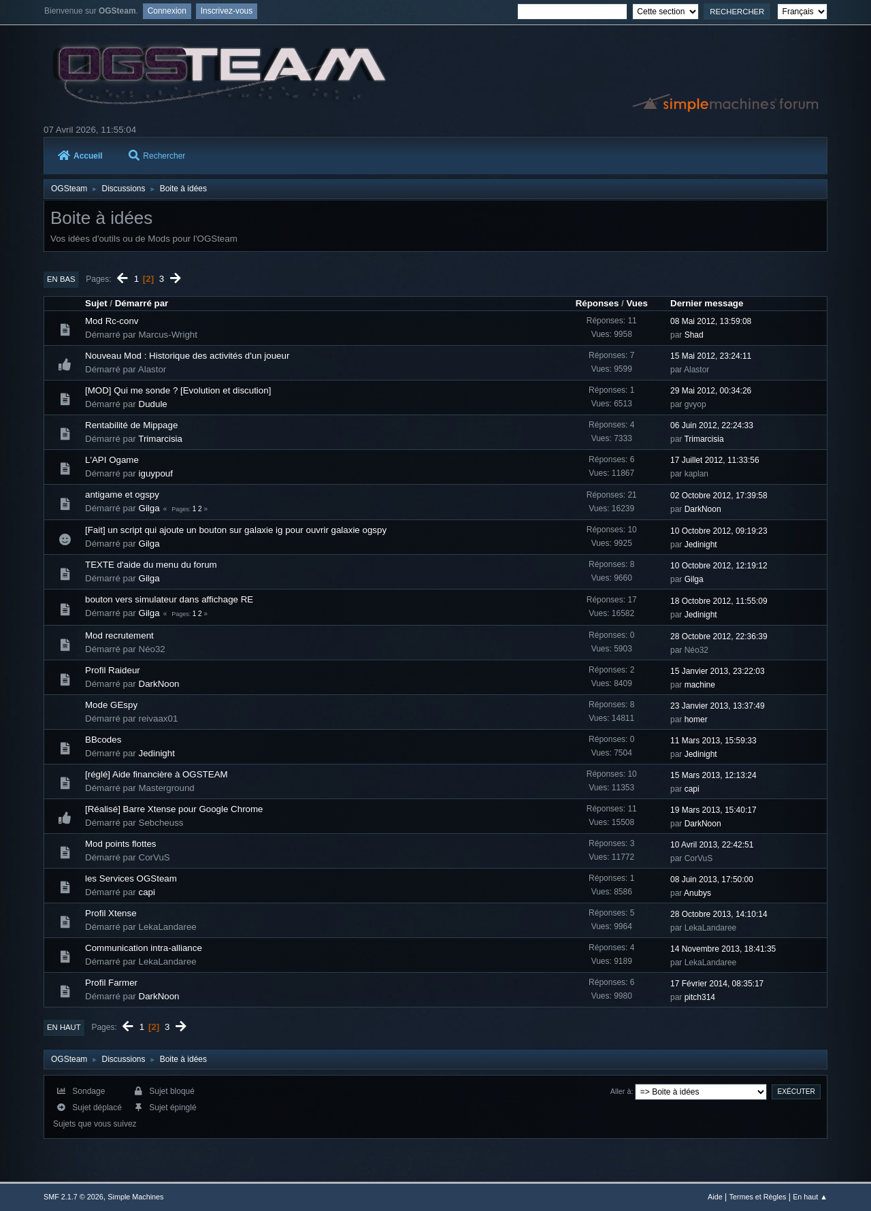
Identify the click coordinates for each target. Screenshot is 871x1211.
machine (700, 685)
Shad (694, 335)
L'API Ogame (112, 460)
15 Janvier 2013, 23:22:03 (717, 671)
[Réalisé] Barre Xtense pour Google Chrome (174, 809)
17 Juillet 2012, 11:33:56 (714, 460)
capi (692, 789)
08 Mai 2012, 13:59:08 (710, 321)
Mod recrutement (119, 635)
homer (696, 719)
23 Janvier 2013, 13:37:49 (717, 706)
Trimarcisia (160, 439)
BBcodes (103, 739)
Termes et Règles (757, 1197)
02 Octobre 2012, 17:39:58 (719, 495)
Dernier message (706, 303)
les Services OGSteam (131, 878)
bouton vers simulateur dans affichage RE (169, 599)
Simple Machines (135, 1197)
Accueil (80, 156)
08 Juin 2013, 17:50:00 (711, 879)
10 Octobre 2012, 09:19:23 (719, 531)
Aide (715, 1197)
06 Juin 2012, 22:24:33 (711, 425)
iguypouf (156, 473)
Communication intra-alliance (143, 948)
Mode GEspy (111, 705)
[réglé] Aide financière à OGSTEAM (156, 774)
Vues (636, 303)
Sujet (96, 303)
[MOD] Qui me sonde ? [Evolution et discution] (178, 390)
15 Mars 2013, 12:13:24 (713, 775)
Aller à (620, 1091)
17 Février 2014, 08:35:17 (716, 983)
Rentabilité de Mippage (131, 425)
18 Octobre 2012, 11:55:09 (719, 601)
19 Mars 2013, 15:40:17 (713, 810)
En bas (61, 279)
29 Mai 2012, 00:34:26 (710, 390)
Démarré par (142, 303)
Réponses (597, 303)
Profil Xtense (111, 913)
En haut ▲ (810, 1197)
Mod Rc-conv (112, 321)
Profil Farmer (111, 983)
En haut (64, 1027)
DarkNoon (703, 509)
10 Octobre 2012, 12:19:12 (719, 565)
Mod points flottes (120, 844)
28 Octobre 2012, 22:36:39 (719, 636)
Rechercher (157, 156)
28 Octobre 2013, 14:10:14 (719, 914)
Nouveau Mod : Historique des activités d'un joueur (187, 356)
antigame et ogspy (122, 494)
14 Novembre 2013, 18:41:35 (723, 949)
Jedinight (701, 544)
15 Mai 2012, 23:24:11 (710, 356)
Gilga (149, 508)
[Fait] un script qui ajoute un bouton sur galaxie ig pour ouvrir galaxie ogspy (236, 530)
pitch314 (700, 997)
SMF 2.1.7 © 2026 (73, 1197)
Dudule (153, 404)
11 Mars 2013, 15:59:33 (713, 740)
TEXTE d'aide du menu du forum (151, 565)
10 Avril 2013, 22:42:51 (711, 845)
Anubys (697, 893)
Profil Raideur (112, 670)
